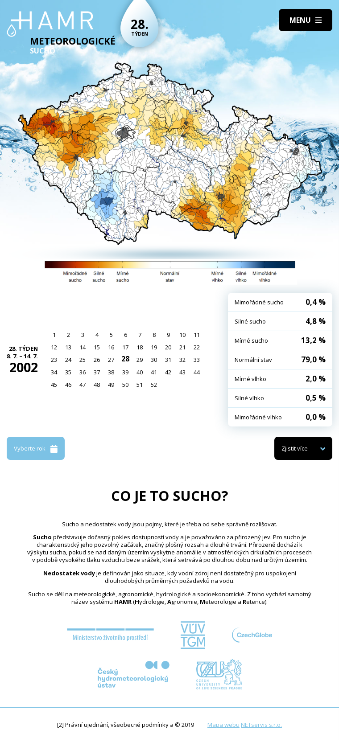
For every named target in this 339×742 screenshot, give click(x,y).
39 (125, 372)
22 (197, 347)
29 (139, 360)
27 (111, 360)
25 (82, 360)
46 (68, 385)
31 (168, 360)
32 (182, 360)
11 (197, 335)
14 (82, 347)
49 (111, 385)
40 (139, 372)
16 (111, 347)
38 (111, 372)
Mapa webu (223, 725)
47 (82, 385)
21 (182, 347)
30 (154, 360)
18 (139, 347)
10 (182, 335)
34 (54, 372)
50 (125, 385)
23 (54, 360)
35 (68, 372)
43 (182, 372)
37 (97, 372)
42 (168, 372)
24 (68, 360)
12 (54, 347)
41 (154, 372)
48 (97, 385)
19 (154, 347)
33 (197, 360)
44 (197, 372)
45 (54, 385)
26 (97, 360)
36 (82, 372)
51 (139, 385)
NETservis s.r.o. (261, 725)
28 (125, 359)
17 (125, 347)
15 (97, 347)
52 (154, 385)
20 (168, 347)
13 (68, 347)
